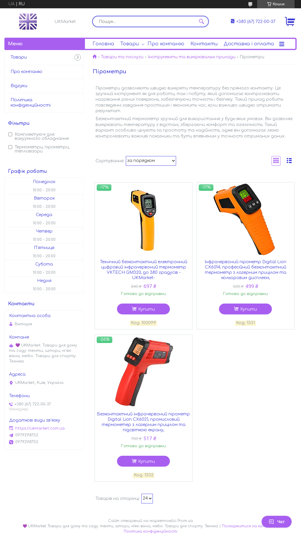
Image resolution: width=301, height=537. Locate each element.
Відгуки (19, 85)
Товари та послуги (122, 57)
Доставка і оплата (249, 44)
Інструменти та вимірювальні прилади (191, 57)
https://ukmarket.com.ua (40, 428)
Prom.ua (185, 521)
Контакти (204, 44)
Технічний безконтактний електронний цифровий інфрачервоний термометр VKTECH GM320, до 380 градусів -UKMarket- (143, 270)
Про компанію (166, 44)
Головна (103, 44)
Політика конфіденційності (31, 102)
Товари (129, 44)
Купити (146, 309)
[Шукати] (202, 21)
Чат (277, 521)
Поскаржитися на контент (249, 526)
